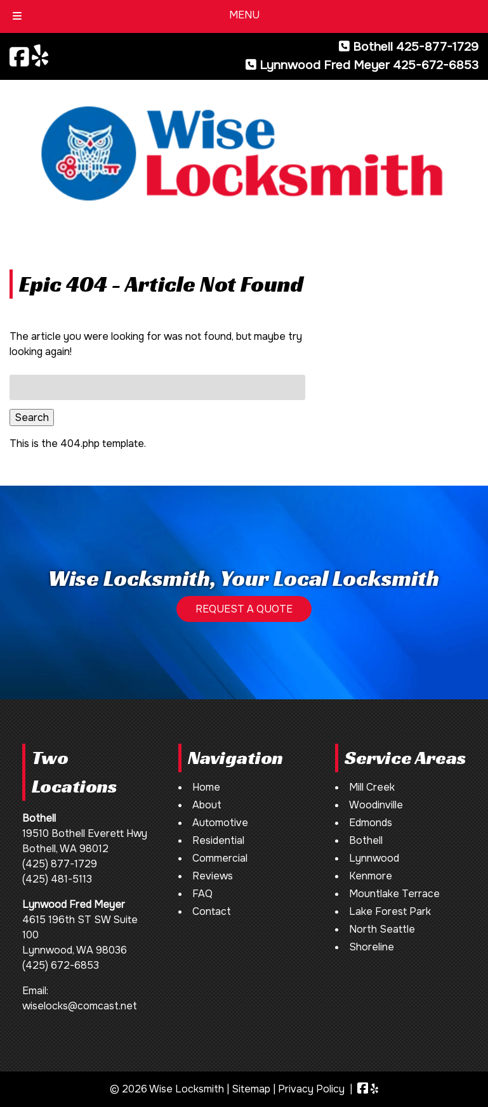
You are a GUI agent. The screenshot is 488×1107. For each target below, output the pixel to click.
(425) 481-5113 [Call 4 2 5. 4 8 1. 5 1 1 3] (57, 879)
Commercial (219, 858)
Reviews (212, 876)
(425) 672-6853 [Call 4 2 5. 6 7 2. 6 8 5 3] (60, 965)
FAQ (202, 893)
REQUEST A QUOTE (244, 609)
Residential (218, 840)
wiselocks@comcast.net (79, 1006)
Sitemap (251, 1089)
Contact (211, 911)
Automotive (220, 822)
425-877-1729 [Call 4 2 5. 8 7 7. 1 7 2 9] (437, 47)
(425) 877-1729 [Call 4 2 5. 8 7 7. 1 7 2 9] (59, 864)
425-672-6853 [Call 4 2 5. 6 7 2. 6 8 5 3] (435, 65)
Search (32, 417)
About (206, 805)
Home (206, 787)
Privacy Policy (311, 1089)
